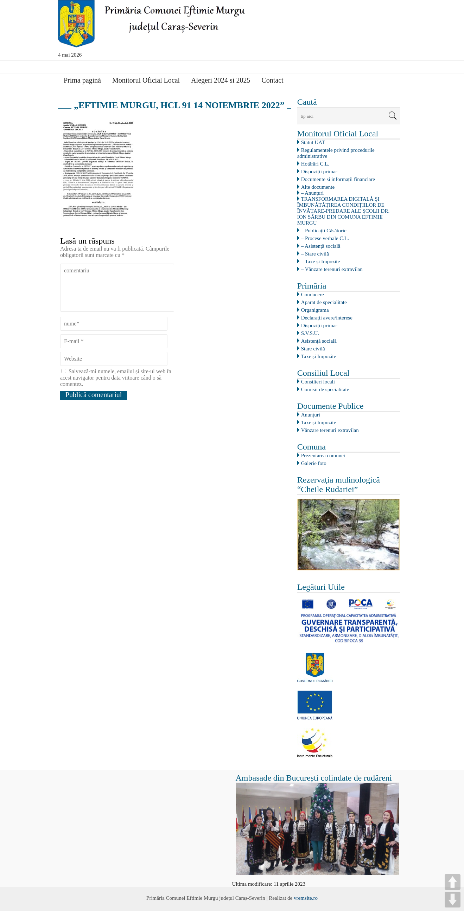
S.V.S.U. (310, 333)
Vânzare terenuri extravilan (330, 430)
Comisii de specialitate (325, 389)
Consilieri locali (318, 382)
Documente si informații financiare (338, 179)
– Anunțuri (312, 193)
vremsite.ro (306, 898)
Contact (272, 80)
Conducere (312, 294)
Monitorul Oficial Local (146, 80)
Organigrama (315, 310)
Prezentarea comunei (323, 455)
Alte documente (318, 187)
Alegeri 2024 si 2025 (220, 80)
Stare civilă (313, 348)
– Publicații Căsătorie (324, 230)
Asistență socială (319, 341)
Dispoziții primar (319, 171)
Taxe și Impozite (318, 356)
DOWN (452, 899)
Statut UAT (313, 142)
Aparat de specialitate (324, 302)
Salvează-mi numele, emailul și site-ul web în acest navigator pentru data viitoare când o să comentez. (115, 377)
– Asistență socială (321, 246)
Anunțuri (310, 415)
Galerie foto (313, 463)
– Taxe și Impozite (320, 261)
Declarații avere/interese (326, 318)
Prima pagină (82, 80)
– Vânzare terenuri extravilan (332, 269)
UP (452, 882)
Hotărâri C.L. (315, 164)
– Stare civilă (315, 254)
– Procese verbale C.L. (325, 238)
